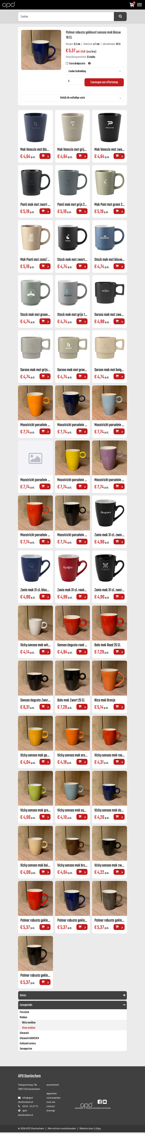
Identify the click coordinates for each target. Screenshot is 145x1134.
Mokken (23, 1019)
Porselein (24, 1014)
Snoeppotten (26, 1050)
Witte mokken (29, 1024)
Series (23, 997)
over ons (50, 1104)
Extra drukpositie (76, 63)
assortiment (52, 1086)
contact (50, 1108)
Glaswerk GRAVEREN (29, 1040)
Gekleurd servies (28, 1045)
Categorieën (26, 1006)
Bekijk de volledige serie (72, 96)
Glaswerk (24, 1035)
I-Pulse (97, 1130)
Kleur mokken (28, 1029)
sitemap (50, 1112)
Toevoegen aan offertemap (104, 81)
